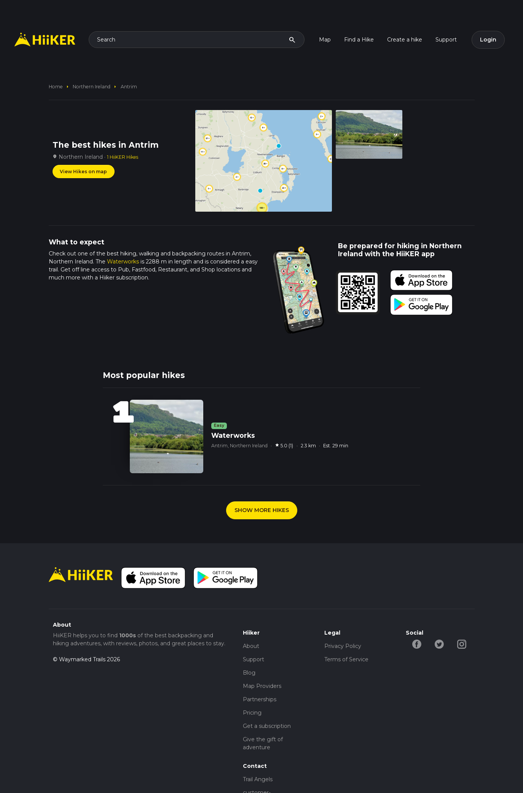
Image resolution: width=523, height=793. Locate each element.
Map (325, 39)
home (56, 86)
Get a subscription (267, 726)
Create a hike (404, 39)
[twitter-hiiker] (439, 644)
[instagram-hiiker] (462, 644)
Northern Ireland (91, 86)
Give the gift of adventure (263, 743)
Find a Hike (359, 39)
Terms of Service (346, 659)
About (251, 646)
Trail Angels (258, 779)
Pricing (252, 712)
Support (446, 39)
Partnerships (259, 699)
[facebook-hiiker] (417, 644)
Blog (249, 672)
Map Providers (262, 686)
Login (488, 39)
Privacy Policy (342, 646)
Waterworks (123, 261)
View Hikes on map (83, 171)
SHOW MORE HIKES (261, 510)
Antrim (129, 86)
